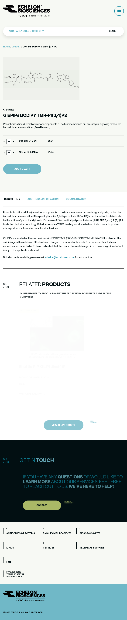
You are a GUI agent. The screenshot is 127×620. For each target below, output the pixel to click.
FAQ (8, 562)
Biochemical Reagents (57, 533)
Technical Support (91, 548)
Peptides (49, 548)
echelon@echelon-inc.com (60, 257)
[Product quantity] (9, 141)
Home (6, 47)
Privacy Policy (13, 572)
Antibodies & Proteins (20, 533)
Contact (42, 514)
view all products (64, 435)
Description (12, 199)
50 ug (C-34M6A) (28, 141)
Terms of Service (15, 574)
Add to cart (22, 169)
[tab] (11, 199)
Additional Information (42, 199)
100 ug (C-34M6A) (28, 152)
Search (113, 31)
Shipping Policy (14, 576)
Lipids (15, 47)
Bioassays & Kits (89, 533)
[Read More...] (42, 127)
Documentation (76, 199)
